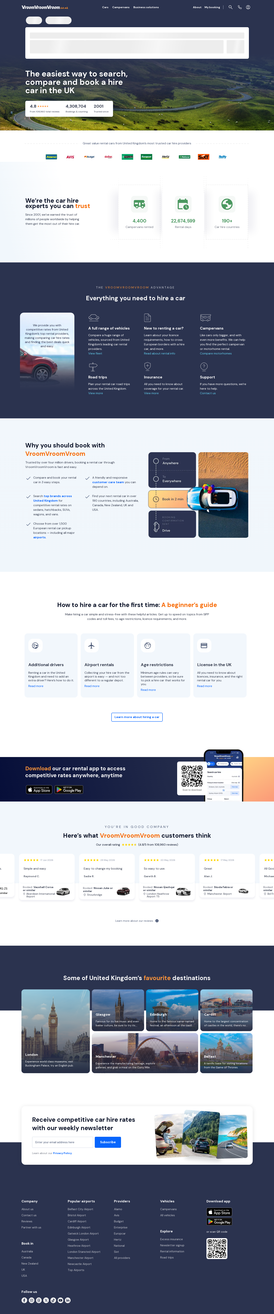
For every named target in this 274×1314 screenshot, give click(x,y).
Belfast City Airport (80, 1209)
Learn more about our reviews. (134, 920)
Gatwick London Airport (83, 1233)
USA (24, 1276)
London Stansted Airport (84, 1252)
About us (27, 1209)
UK (23, 1270)
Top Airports (76, 1270)
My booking (212, 7)
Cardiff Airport (77, 1221)
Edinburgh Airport (79, 1227)
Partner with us (31, 1227)
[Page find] (230, 7)
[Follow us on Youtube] (60, 1300)
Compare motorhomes (216, 353)
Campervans (121, 7)
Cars (105, 7)
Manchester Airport (80, 1258)
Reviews (27, 1221)
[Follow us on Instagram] (31, 1300)
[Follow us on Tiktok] (53, 1300)
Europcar (120, 1233)
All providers (122, 1258)
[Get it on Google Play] (219, 1221)
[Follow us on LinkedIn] (68, 1300)
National (119, 1246)
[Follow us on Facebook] (24, 1300)
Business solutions (146, 7)
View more (95, 393)
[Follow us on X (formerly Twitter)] (46, 1300)
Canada (26, 1257)
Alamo (118, 1209)
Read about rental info (159, 353)
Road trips (167, 1257)
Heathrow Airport (79, 1246)
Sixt (116, 1252)
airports (39, 537)
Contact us (208, 393)
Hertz (117, 1240)
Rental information (172, 1251)
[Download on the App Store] (219, 1212)
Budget (119, 1221)
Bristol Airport (77, 1215)
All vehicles (167, 1215)
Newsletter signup (172, 1245)
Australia (27, 1251)
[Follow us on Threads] (39, 1300)
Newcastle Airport (80, 1264)
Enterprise (120, 1227)
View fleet (95, 353)
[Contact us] (240, 7)
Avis (116, 1215)
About (197, 7)
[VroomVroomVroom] (45, 7)
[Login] (248, 7)
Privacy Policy (62, 1153)
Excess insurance (171, 1239)
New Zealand (30, 1264)
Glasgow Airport (78, 1240)
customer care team (108, 482)
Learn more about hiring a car (137, 717)
